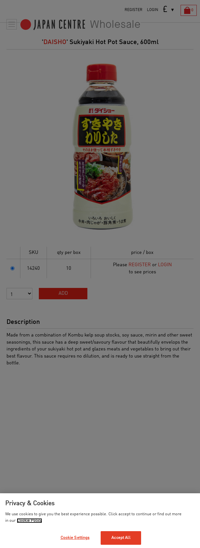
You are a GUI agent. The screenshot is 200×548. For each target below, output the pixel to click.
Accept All (120, 538)
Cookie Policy (29, 521)
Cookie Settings (75, 538)
